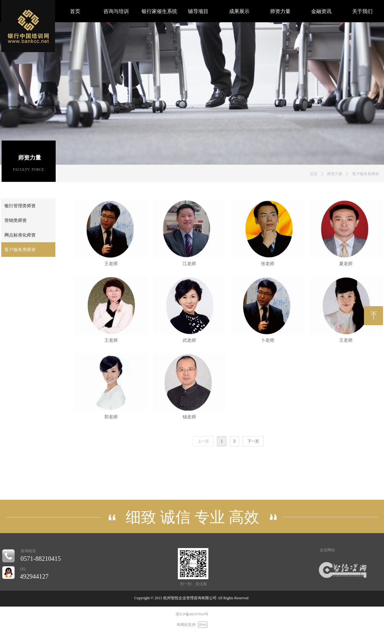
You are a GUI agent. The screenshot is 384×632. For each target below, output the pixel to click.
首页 (314, 174)
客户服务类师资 (365, 174)
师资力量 (334, 174)
